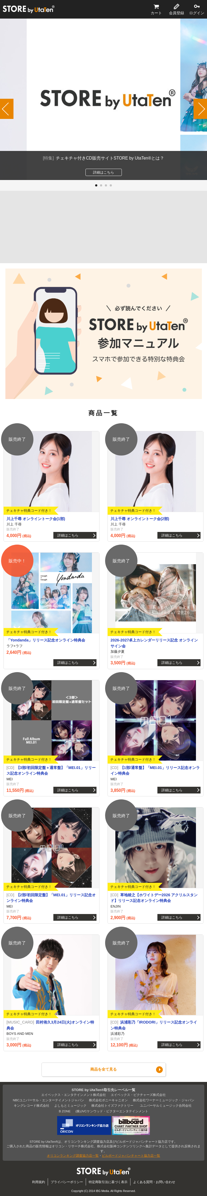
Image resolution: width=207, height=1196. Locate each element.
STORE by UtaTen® (28, 9)
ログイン (196, 13)
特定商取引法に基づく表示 (108, 1182)
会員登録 (176, 13)
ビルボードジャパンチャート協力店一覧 (131, 1155)
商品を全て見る (103, 1069)
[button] (96, 185)
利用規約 (38, 1182)
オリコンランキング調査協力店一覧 (73, 1155)
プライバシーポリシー (67, 1182)
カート (156, 13)
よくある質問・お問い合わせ (154, 1182)
